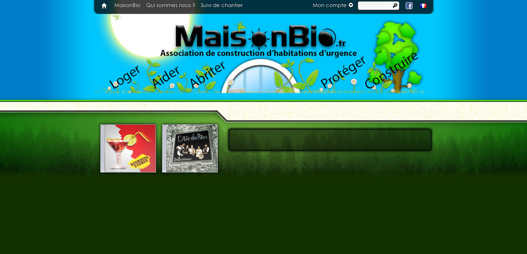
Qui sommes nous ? (171, 5)
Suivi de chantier (222, 5)
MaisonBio (127, 5)
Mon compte (334, 5)
